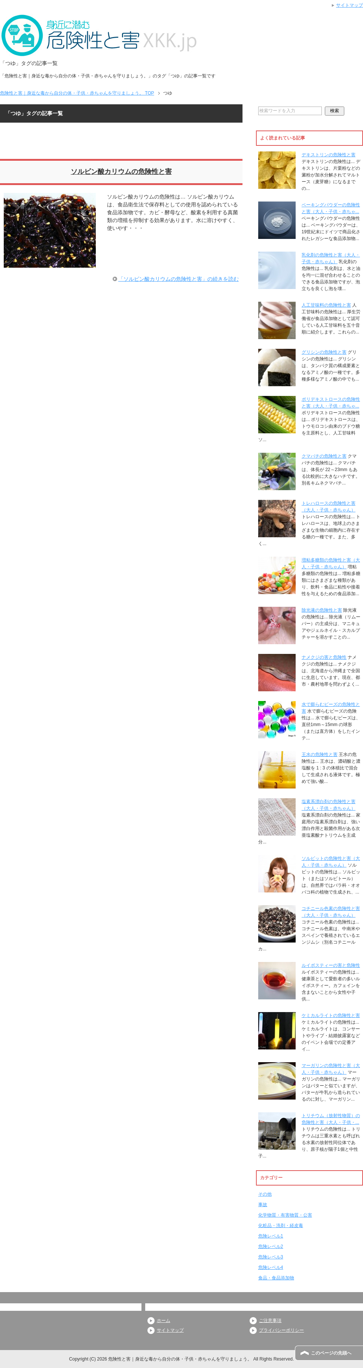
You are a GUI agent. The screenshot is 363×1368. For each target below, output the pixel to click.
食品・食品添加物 (276, 1278)
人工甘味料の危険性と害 (326, 305)
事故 (262, 1204)
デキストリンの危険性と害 (329, 154)
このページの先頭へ (331, 1353)
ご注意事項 (270, 1320)
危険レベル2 (270, 1246)
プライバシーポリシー (281, 1330)
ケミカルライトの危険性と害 (331, 1015)
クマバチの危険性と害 (324, 456)
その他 (265, 1194)
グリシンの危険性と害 (324, 352)
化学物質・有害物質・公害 (285, 1215)
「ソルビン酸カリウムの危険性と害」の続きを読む (178, 279)
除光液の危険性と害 (322, 610)
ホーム (163, 1320)
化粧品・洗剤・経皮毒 (280, 1225)
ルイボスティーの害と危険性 (331, 965)
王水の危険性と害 (320, 754)
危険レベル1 (270, 1236)
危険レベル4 (270, 1267)
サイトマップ (170, 1330)
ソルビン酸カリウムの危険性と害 (121, 171)
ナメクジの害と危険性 (324, 657)
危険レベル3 (270, 1257)
